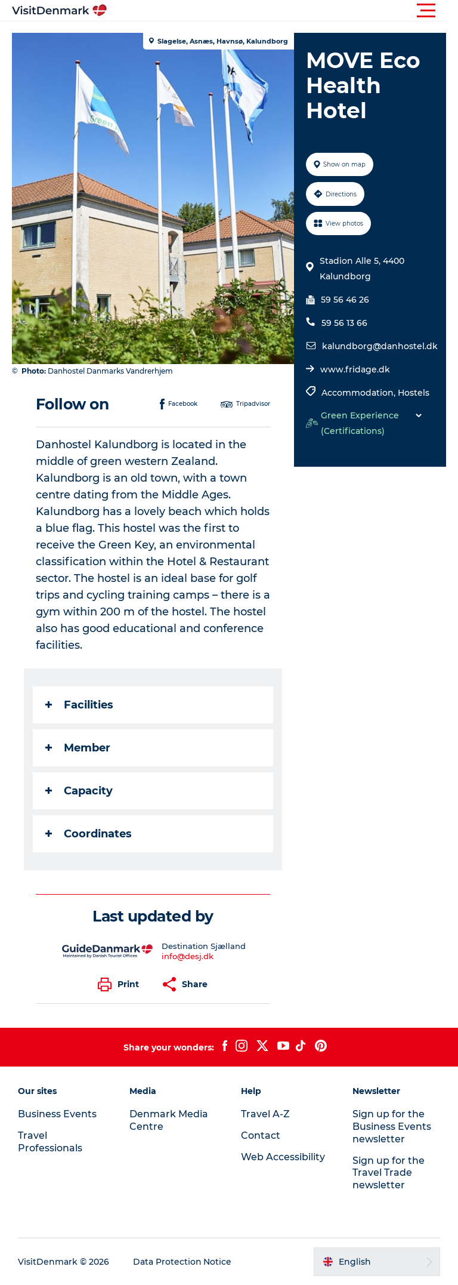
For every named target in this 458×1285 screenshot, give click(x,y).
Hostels (413, 392)
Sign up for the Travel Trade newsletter (388, 1173)
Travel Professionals (50, 1142)
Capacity (79, 790)
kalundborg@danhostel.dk (380, 346)
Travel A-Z (265, 1114)
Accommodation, (359, 392)
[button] (282, 11)
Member (77, 747)
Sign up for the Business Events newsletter (391, 1126)
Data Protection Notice (182, 1261)
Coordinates (88, 833)
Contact (260, 1135)
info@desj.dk (188, 956)
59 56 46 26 (345, 299)
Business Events (57, 1114)
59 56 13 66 (344, 323)
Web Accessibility (283, 1157)
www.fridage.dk (355, 369)
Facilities (79, 704)
